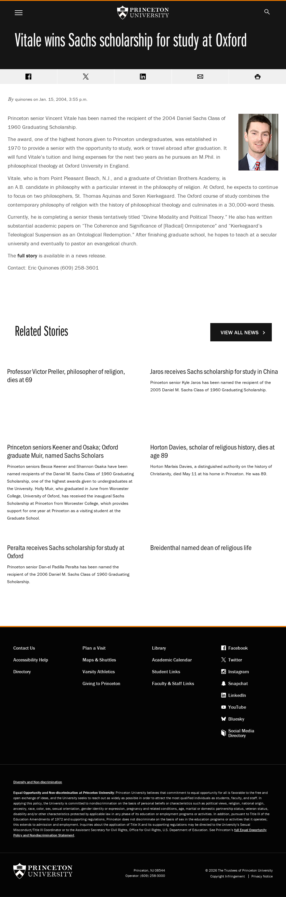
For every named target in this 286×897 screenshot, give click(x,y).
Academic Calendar (172, 660)
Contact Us (24, 648)
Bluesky (236, 719)
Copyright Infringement (227, 876)
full (27, 255)
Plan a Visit (94, 648)
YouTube (237, 707)
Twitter (235, 660)
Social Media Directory (241, 733)
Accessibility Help (30, 660)
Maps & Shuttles (99, 660)
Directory (22, 671)
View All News (239, 332)
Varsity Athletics (99, 671)
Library (159, 648)
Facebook (238, 648)
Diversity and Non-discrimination (37, 782)
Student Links (166, 671)
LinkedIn (237, 695)
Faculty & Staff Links (173, 683)
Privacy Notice (262, 876)
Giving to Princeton (101, 683)
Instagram (238, 671)
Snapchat (238, 683)
